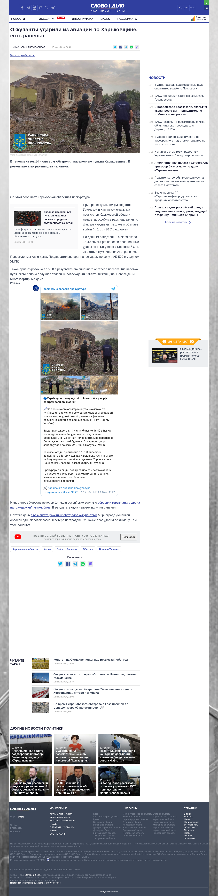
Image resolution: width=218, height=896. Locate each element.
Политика (189, 830)
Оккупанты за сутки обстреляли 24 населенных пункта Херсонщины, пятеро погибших (93, 693)
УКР (186, 7)
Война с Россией (67, 549)
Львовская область (133, 824)
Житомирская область (104, 833)
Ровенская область (133, 835)
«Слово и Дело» (33, 875)
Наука (187, 819)
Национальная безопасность (29, 47)
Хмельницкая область (164, 824)
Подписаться (128, 537)
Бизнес (187, 814)
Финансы (188, 835)
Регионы (131, 808)
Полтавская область (133, 833)
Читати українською (22, 55)
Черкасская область (163, 827)
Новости (19, 18)
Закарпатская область (104, 835)
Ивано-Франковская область (137, 814)
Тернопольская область (165, 816)
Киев (95, 814)
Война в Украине (109, 549)
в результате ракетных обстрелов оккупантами (64, 515)
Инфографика (82, 18)
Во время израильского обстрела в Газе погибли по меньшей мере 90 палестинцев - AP (91, 707)
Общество (189, 827)
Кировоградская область (135, 819)
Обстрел (88, 549)
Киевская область (132, 816)
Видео (105, 18)
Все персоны (58, 833)
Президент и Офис (61, 814)
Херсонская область (163, 822)
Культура (188, 816)
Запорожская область (104, 838)
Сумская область (161, 814)
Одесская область (132, 830)
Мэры (53, 830)
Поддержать (127, 18)
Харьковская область (25, 549)
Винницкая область (103, 822)
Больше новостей (178, 222)
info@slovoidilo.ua (109, 891)
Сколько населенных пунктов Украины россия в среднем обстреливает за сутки (58, 217)
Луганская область (132, 822)
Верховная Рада (60, 817)
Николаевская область (134, 827)
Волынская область (103, 824)
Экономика (189, 838)
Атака (47, 549)
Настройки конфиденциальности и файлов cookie (35, 882)
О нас (13, 825)
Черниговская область (164, 830)
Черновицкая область (164, 833)
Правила (15, 831)
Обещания (52, 18)
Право (187, 833)
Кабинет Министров (62, 820)
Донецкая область (102, 830)
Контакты (16, 828)
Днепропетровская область (107, 827)
